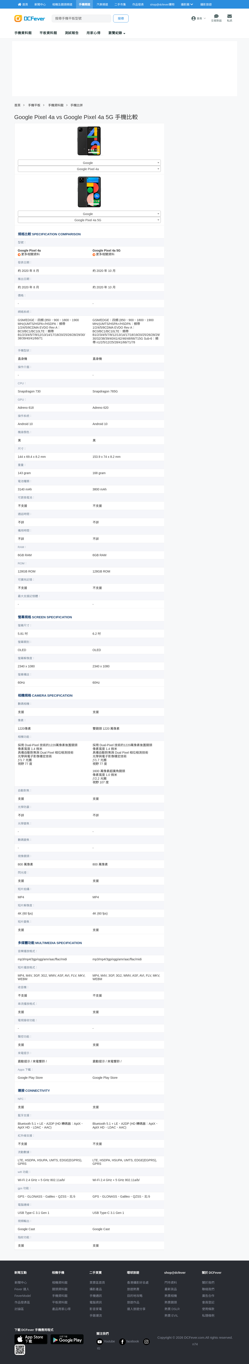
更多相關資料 (29, 254)
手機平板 (34, 105)
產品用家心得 (61, 1309)
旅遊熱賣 (133, 1289)
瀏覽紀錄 (117, 33)
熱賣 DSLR (172, 1309)
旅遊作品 (133, 1302)
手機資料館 (23, 33)
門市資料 (171, 1282)
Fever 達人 (22, 1289)
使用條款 (208, 1309)
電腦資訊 (96, 1302)
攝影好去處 (138, 1282)
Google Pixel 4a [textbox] (88, 169)
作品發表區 (22, 1302)
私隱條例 (208, 1315)
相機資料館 (59, 1282)
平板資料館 (48, 33)
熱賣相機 (171, 1296)
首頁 (17, 105)
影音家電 (96, 1309)
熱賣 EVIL (171, 1315)
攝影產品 (96, 1289)
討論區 (19, 1309)
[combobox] (89, 163)
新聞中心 (21, 1282)
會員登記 (208, 1302)
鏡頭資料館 (59, 1289)
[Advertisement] (201, 154)
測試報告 (72, 33)
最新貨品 (171, 1289)
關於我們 (208, 1282)
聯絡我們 (208, 1289)
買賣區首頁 (97, 1282)
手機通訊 (96, 1296)
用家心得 (93, 33)
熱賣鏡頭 (171, 1302)
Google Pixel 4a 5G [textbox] (88, 220)
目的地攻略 (134, 1296)
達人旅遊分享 (136, 1309)
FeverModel (23, 1296)
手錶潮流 (96, 1315)
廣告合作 (208, 1296)
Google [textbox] (88, 163)
